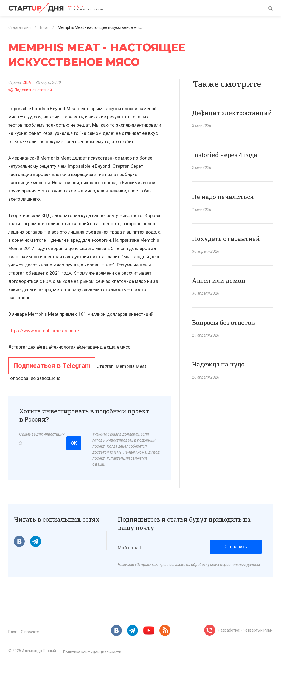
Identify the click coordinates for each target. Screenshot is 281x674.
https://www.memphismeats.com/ (44, 330)
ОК (74, 443)
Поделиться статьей (30, 90)
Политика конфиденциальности (92, 652)
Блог (12, 632)
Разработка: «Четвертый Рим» (245, 630)
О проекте (30, 632)
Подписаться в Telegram (52, 365)
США (27, 82)
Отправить (235, 546)
